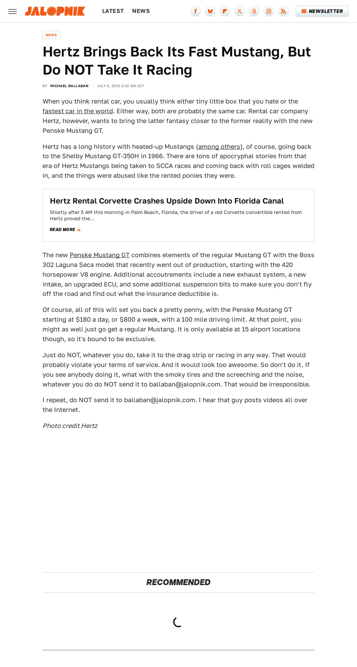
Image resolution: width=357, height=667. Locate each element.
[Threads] (254, 11)
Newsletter (322, 11)
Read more (62, 230)
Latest (113, 11)
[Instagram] (269, 11)
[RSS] (283, 11)
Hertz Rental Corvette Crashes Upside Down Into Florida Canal (167, 200)
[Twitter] (239, 11)
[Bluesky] (210, 11)
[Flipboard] (225, 11)
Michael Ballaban (69, 86)
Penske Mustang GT (100, 255)
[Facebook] (195, 11)
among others (219, 146)
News (141, 11)
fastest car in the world (78, 111)
